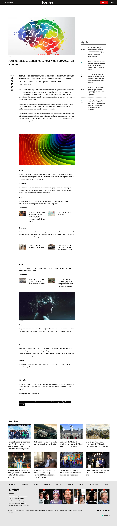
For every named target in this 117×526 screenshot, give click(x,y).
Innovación (12, 484)
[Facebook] (98, 511)
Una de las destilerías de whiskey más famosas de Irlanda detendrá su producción (71, 444)
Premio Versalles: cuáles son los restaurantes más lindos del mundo (97, 473)
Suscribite (104, 2)
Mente (43, 402)
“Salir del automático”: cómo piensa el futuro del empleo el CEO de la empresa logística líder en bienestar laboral (96, 65)
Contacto (22, 510)
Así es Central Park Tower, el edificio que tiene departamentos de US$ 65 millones (37, 282)
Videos (81, 484)
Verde (22, 404)
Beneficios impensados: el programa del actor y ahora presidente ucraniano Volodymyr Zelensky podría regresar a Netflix (37, 217)
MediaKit (10, 510)
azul (21, 402)
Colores (36, 402)
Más (95, 42)
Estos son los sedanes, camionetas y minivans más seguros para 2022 (65, 247)
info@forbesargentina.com (18, 498)
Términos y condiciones (47, 510)
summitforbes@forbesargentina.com (20, 501)
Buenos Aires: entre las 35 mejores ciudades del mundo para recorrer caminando (70, 473)
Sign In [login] (113, 2)
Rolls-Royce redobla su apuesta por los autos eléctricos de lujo (45, 443)
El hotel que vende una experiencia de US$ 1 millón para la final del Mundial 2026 (97, 444)
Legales (57, 510)
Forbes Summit (94, 484)
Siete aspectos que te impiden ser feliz (64, 213)
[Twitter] (100, 511)
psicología (51, 402)
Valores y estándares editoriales (33, 510)
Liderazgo (24, 484)
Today (106, 484)
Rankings (70, 484)
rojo (58, 402)
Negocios (47, 484)
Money (36, 484)
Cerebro (28, 402)
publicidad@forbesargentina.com (20, 496)
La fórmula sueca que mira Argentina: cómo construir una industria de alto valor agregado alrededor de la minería (96, 78)
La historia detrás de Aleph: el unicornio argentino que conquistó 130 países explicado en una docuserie (45, 474)
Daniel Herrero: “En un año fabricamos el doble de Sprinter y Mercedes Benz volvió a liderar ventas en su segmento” (96, 91)
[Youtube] (106, 511)
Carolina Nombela (12, 68)
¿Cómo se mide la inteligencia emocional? (36, 246)
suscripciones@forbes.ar (20, 503)
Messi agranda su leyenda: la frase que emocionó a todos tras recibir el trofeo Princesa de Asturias (19, 474)
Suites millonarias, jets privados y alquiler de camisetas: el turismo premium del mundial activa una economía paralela (19, 445)
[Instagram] (103, 511)
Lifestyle (58, 484)
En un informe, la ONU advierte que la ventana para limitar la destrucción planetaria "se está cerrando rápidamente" (66, 283)
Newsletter (16, 510)
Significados (66, 402)
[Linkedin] (108, 511)
